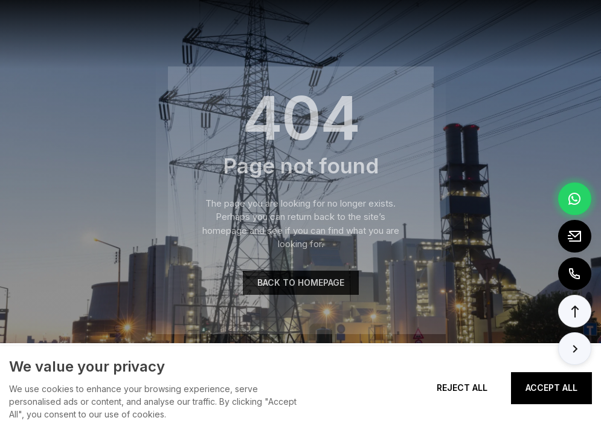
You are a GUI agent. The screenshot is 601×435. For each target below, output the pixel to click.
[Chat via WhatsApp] (574, 198)
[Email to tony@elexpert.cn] (574, 236)
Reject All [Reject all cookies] (462, 387)
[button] (574, 311)
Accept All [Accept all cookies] (551, 387)
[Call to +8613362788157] (574, 273)
